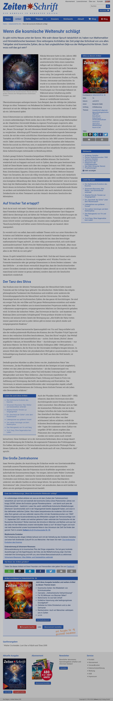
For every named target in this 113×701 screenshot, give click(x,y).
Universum (96, 122)
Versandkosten (94, 665)
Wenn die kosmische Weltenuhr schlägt (35, 24)
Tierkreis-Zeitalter (91, 159)
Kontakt (100, 1)
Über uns (92, 1)
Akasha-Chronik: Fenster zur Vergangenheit (17, 411)
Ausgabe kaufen (27, 627)
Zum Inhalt (8, 692)
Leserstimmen (81, 1)
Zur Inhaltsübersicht (43, 620)
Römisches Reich (91, 161)
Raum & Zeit (96, 127)
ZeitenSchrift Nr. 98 (15, 24)
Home (5, 24)
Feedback (70, 566)
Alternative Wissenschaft (97, 124)
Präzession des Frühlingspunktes (91, 163)
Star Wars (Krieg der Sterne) (95, 166)
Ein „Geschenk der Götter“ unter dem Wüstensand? (20, 416)
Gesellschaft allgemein (100, 110)
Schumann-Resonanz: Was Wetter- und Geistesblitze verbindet (19, 406)
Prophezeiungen (90, 168)
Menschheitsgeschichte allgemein (100, 113)
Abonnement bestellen (53, 627)
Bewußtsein (96, 116)
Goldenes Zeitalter (91, 156)
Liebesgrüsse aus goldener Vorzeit (19, 420)
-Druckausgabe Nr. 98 (36, 530)
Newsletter (104, 10)
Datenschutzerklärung (97, 668)
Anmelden (63, 668)
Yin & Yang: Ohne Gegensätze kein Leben (19, 431)
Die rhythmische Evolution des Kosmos (17, 401)
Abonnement (70, 1)
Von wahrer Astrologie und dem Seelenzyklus (18, 423)
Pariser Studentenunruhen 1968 (96, 157)
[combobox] (98, 6)
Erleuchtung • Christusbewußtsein (99, 118)
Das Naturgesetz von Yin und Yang (19, 427)
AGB (90, 674)
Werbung (92, 671)
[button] (9, 571)
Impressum (93, 676)
